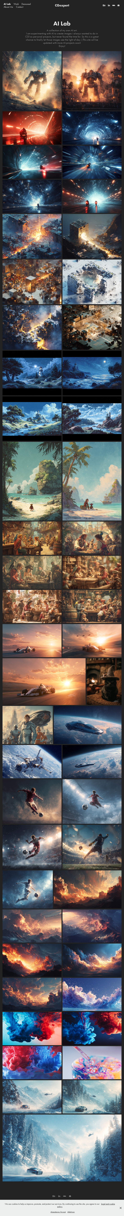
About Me (8, 6)
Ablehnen (71, 1212)
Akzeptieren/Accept (58, 1212)
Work (16, 4)
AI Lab (7, 4)
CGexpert (62, 5)
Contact (19, 6)
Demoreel (26, 4)
